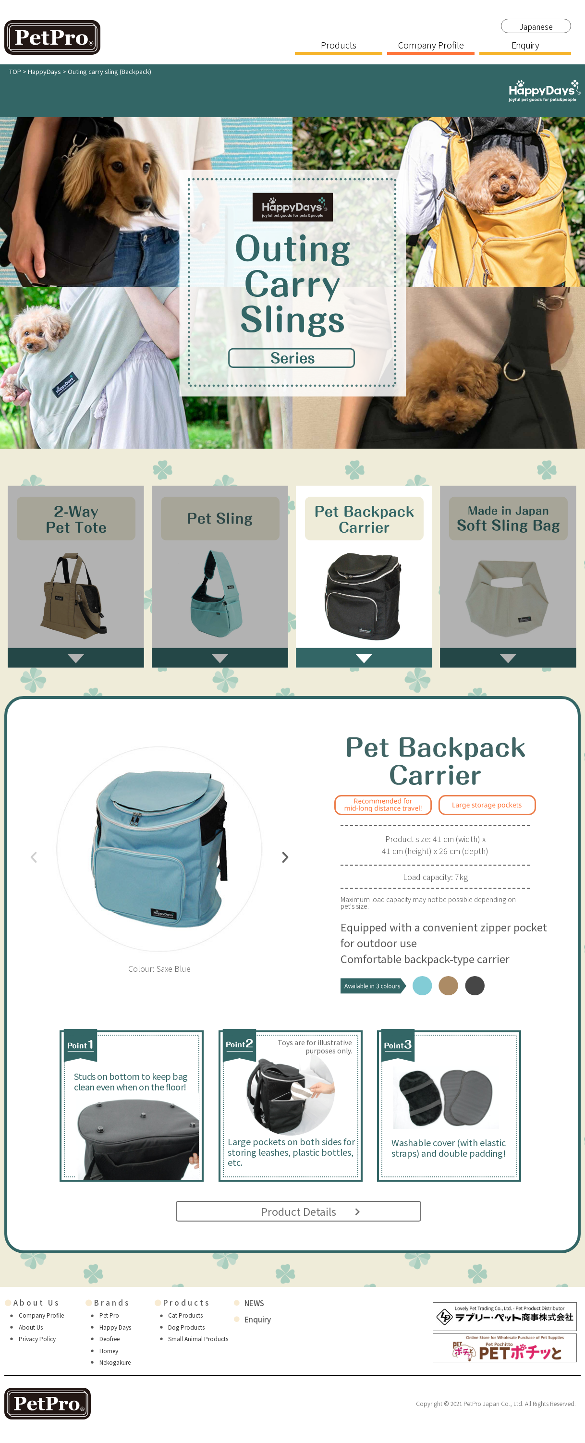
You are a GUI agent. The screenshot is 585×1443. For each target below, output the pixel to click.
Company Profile (431, 45)
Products (338, 45)
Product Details (300, 1211)
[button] (33, 857)
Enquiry (525, 45)
